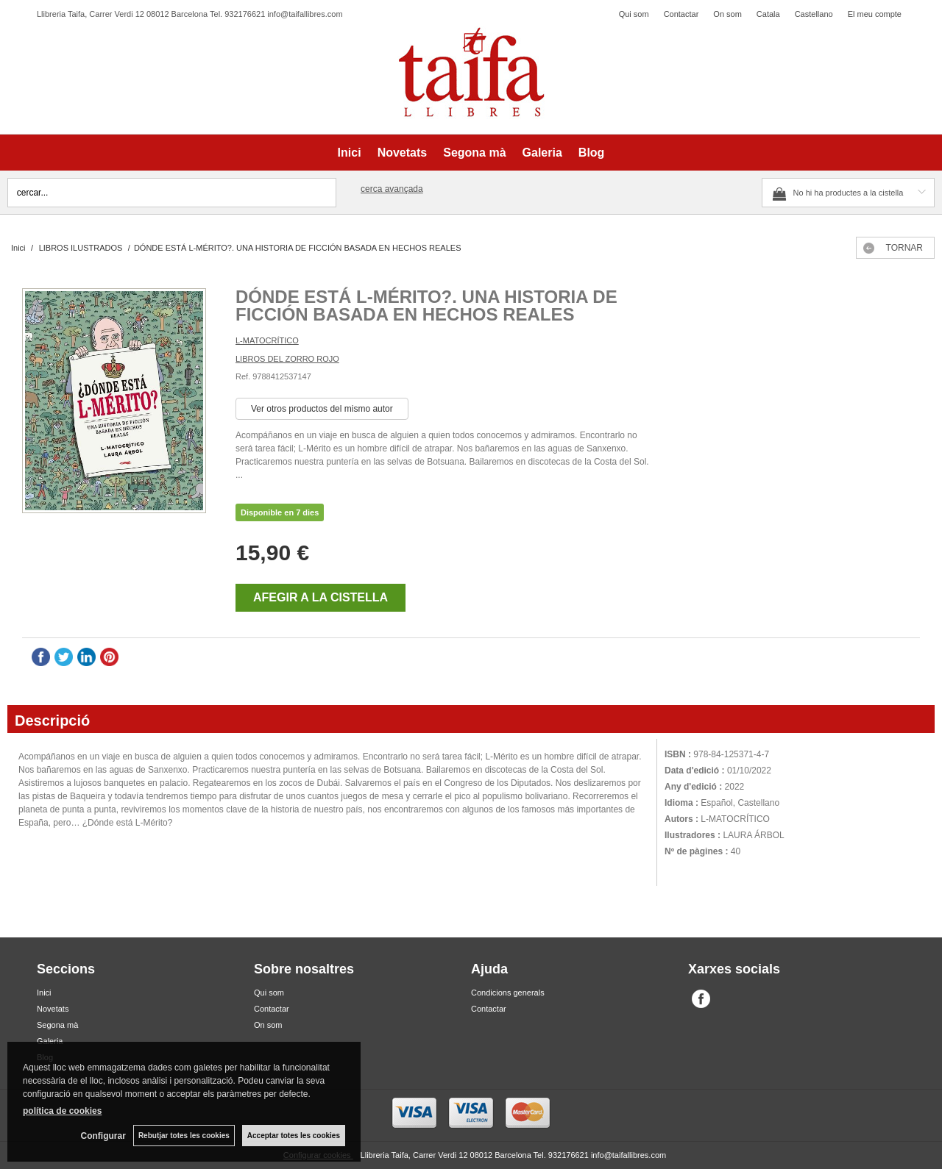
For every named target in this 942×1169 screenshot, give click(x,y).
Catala (768, 14)
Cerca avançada (392, 189)
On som (727, 14)
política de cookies (62, 1111)
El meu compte (875, 14)
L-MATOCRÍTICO (267, 340)
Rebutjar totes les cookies (184, 1136)
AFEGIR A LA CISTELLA (320, 597)
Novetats (403, 152)
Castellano (814, 14)
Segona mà (474, 152)
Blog (591, 152)
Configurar (103, 1136)
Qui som (634, 14)
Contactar (681, 14)
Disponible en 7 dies (280, 512)
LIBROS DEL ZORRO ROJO (287, 358)
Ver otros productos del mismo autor (322, 409)
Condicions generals (508, 992)
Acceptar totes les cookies (293, 1136)
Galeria (542, 152)
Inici (349, 152)
